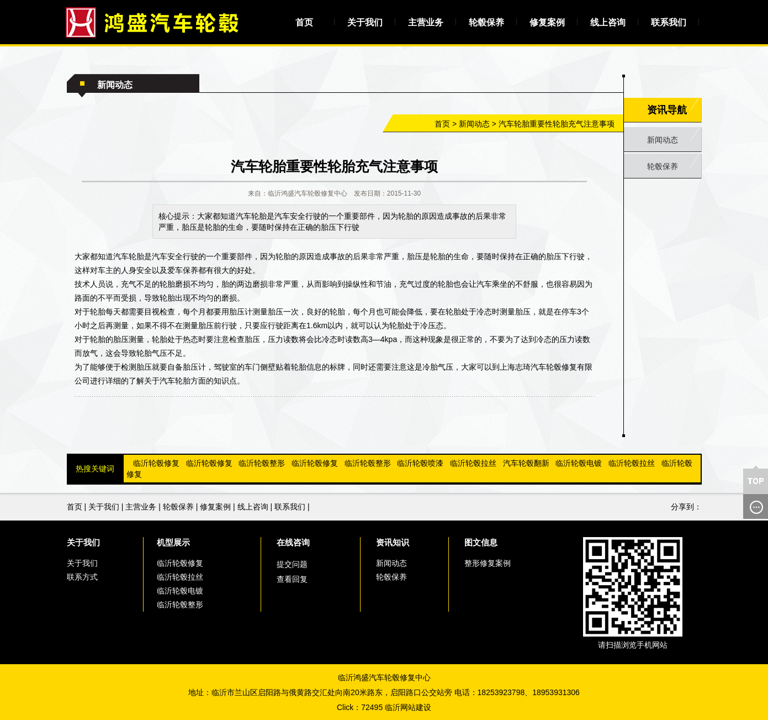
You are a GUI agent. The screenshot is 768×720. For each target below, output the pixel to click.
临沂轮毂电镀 (578, 463)
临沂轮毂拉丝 (473, 463)
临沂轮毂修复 (156, 463)
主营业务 (425, 22)
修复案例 (547, 22)
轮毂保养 (486, 22)
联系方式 (82, 576)
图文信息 (480, 542)
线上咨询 (608, 22)
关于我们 (365, 22)
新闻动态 (474, 123)
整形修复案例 (487, 563)
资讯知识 (392, 542)
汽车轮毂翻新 (526, 463)
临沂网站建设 (408, 707)
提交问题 (292, 564)
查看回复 (292, 579)
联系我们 (668, 22)
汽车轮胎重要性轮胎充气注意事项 (557, 123)
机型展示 (173, 542)
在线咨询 (293, 542)
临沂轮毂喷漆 (420, 463)
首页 (304, 22)
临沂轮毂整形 (262, 463)
